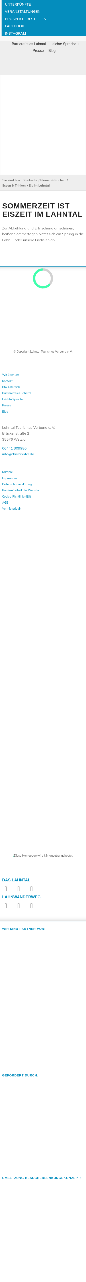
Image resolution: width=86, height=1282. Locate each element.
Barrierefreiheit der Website (20, 490)
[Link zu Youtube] (31, 888)
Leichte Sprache (63, 44)
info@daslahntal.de (18, 454)
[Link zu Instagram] (18, 888)
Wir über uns (11, 374)
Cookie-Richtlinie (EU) (16, 496)
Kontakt (7, 381)
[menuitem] (29, 44)
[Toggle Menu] (43, 64)
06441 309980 (14, 448)
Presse (38, 51)
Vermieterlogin (12, 508)
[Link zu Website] (31, 905)
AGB (5, 502)
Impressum (9, 478)
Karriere (7, 472)
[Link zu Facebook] (5, 888)
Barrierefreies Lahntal (29, 44)
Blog (51, 51)
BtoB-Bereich (11, 387)
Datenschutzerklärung (17, 484)
